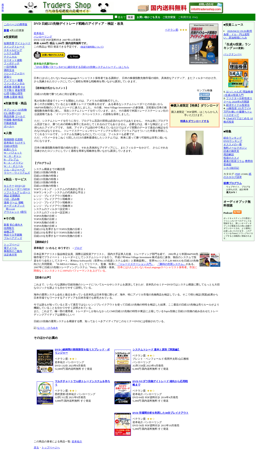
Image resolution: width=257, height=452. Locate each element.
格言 (20, 96)
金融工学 (9, 231)
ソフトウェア (11, 192)
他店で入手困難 (13, 234)
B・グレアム (11, 159)
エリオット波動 (13, 60)
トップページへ (51, 447)
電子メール (10, 247)
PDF (237, 173)
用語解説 (228, 154)
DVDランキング (232, 141)
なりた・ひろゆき (47, 327)
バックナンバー (232, 54)
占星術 (13, 96)
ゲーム (13, 202)
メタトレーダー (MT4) (17, 188)
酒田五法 (9, 70)
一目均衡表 (10, 66)
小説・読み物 (11, 199)
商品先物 (9, 116)
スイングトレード (14, 46)
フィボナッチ (11, 63)
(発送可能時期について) (92, 47)
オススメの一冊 (232, 144)
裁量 (20, 80)
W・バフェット (13, 152)
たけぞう (20, 142)
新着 (6, 30)
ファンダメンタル (14, 83)
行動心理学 (16, 93)
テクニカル (10, 56)
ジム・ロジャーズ (14, 169)
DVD (18, 185)
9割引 (23, 211)
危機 (6, 96)
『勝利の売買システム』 (171, 264)
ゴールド (20, 116)
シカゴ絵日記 (231, 167)
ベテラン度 (171, 29)
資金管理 (20, 90)
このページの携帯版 (15, 24)
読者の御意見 (231, 151)
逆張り (8, 76)
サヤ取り (9, 90)
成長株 (8, 86)
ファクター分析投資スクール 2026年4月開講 (237, 100)
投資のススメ (231, 157)
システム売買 (11, 53)
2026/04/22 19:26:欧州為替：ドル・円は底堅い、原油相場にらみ (237, 34)
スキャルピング (13, 50)
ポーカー (9, 126)
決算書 (16, 86)
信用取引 (9, 228)
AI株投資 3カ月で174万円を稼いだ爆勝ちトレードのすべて (237, 111)
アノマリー (10, 80)
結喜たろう (10, 149)
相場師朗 (9, 139)
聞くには (10, 209)
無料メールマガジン (235, 147)
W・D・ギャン (12, 156)
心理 (6, 93)
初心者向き (16, 224)
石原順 (19, 139)
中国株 (8, 119)
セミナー (9, 185)
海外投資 (17, 119)
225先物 (22, 109)
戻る (36, 447)
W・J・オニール (13, 166)
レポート (25, 192)
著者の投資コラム (233, 161)
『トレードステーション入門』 (135, 264)
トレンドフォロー (14, 73)
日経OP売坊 (11, 146)
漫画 (6, 202)
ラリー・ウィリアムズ (17, 172)
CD (23, 185)
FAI (23, 86)
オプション (10, 109)
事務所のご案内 (13, 251)
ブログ (78, 247)
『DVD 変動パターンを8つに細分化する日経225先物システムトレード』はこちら (81, 66)
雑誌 (6, 195)
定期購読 (15, 195)
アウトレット (11, 211)
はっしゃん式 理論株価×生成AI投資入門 (238, 93)
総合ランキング (232, 137)
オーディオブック (14, 205)
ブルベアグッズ (13, 238)
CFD (18, 113)
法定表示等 (10, 254)
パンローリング (43, 36)
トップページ (11, 244)
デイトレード (23, 43)
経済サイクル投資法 (238, 105)
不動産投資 (10, 123)
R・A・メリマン (13, 162)
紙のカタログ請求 (237, 175)
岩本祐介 (9, 142)
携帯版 (3, 7)
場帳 (20, 202)
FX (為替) (9, 113)
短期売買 (9, 43)
